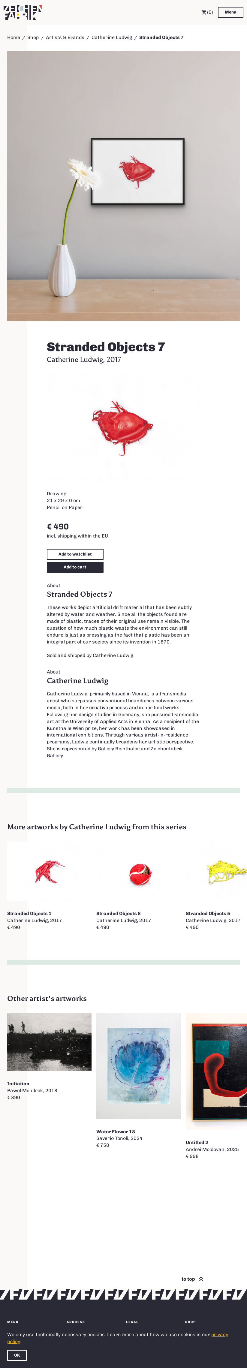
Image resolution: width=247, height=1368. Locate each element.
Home (13, 37)
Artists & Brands (65, 37)
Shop (33, 37)
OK (17, 1355)
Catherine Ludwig (112, 37)
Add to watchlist (75, 554)
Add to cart (75, 567)
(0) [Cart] (207, 12)
